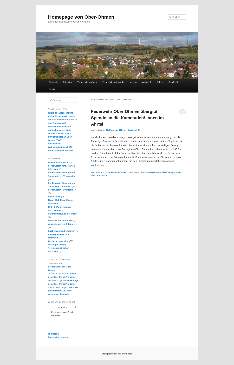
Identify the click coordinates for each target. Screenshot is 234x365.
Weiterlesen (99, 165)
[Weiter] (75, 307)
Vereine (133, 82)
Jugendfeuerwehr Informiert (62, 224)
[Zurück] (51, 307)
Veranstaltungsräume (87, 82)
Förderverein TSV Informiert (62, 190)
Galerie (159, 82)
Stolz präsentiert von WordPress (117, 354)
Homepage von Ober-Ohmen (81, 17)
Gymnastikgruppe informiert (62, 214)
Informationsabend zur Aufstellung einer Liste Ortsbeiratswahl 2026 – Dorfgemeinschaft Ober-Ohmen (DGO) (60, 133)
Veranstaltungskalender (114, 82)
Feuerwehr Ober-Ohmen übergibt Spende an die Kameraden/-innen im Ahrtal (127, 118)
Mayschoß (167, 172)
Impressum (53, 334)
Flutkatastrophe (153, 172)
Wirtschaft (146, 82)
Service (52, 89)
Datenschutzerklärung (59, 337)
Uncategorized (55, 244)
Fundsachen (54, 196)
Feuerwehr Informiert (117, 172)
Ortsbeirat (67, 82)
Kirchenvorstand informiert (61, 231)
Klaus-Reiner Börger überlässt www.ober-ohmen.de (63, 290)
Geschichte (173, 82)
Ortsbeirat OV (134, 130)
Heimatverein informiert (60, 220)
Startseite (53, 82)
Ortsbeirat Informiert (58, 241)
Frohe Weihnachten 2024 (60, 150)
